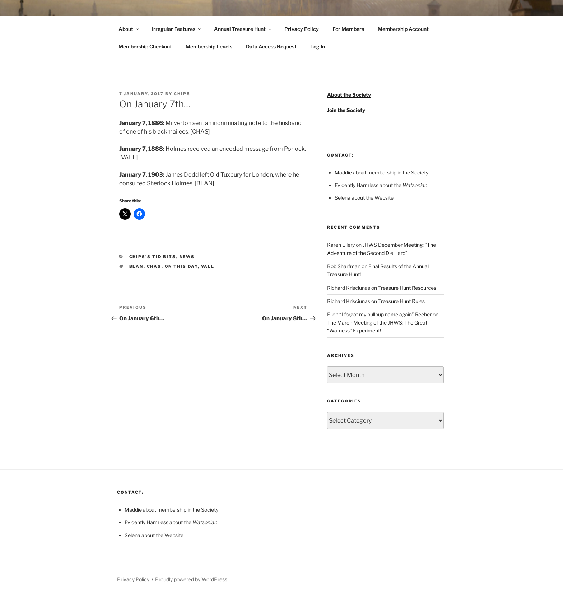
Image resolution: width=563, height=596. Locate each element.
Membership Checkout (145, 46)
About (129, 29)
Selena (342, 198)
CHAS (154, 266)
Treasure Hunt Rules (401, 301)
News (187, 256)
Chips (182, 93)
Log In (317, 46)
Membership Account (403, 29)
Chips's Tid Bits (152, 256)
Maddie (343, 172)
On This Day (181, 266)
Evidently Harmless (356, 185)
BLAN (136, 266)
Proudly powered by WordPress (191, 579)
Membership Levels (209, 46)
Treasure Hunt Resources (407, 288)
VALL (208, 266)
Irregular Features (177, 29)
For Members (348, 29)
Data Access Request (271, 46)
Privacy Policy (301, 29)
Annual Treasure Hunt (243, 29)
